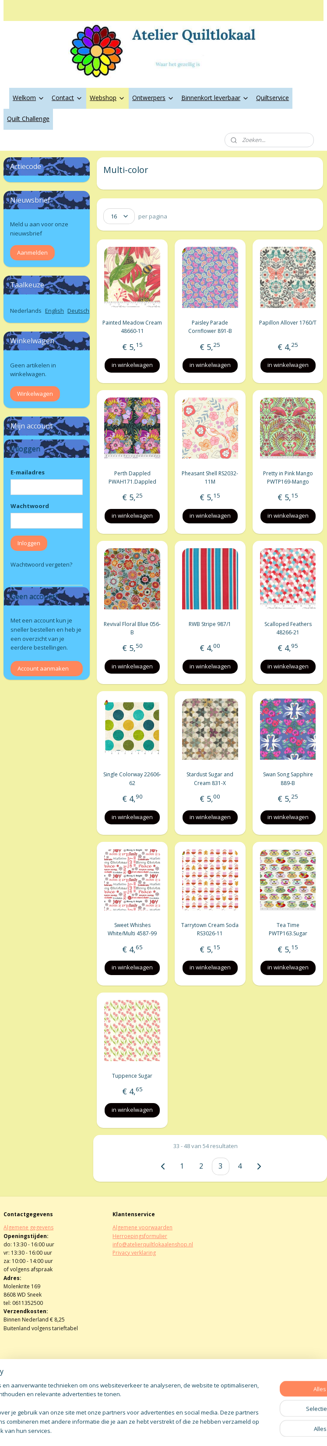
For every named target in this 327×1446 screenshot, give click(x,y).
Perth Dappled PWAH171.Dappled (132, 477)
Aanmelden (32, 252)
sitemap (135, 1430)
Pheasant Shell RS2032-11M (210, 477)
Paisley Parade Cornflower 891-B (210, 327)
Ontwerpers (153, 97)
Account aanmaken (43, 668)
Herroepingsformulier (140, 1236)
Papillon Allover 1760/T (287, 322)
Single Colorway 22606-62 (132, 778)
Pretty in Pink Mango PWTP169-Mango (288, 477)
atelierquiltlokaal (141, 1386)
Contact (67, 97)
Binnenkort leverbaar (215, 97)
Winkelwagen (35, 394)
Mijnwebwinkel (263, 1430)
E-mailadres (28, 472)
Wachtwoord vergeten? (41, 564)
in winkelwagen (132, 365)
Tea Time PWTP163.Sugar (288, 929)
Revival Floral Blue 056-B (132, 628)
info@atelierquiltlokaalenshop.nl (153, 1244)
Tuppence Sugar (132, 1075)
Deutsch (78, 311)
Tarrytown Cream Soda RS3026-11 (210, 929)
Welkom (29, 97)
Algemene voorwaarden (142, 1227)
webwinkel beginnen (186, 1430)
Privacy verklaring (134, 1252)
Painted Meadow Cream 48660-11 (132, 327)
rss (153, 1430)
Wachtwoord (30, 506)
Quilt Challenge (28, 118)
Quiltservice (272, 97)
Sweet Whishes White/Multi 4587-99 (132, 929)
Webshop (107, 97)
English (54, 311)
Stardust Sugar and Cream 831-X (210, 778)
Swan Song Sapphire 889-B (288, 778)
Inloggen (29, 543)
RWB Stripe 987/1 (210, 623)
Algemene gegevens (28, 1227)
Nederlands (26, 311)
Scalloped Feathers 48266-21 (288, 628)
